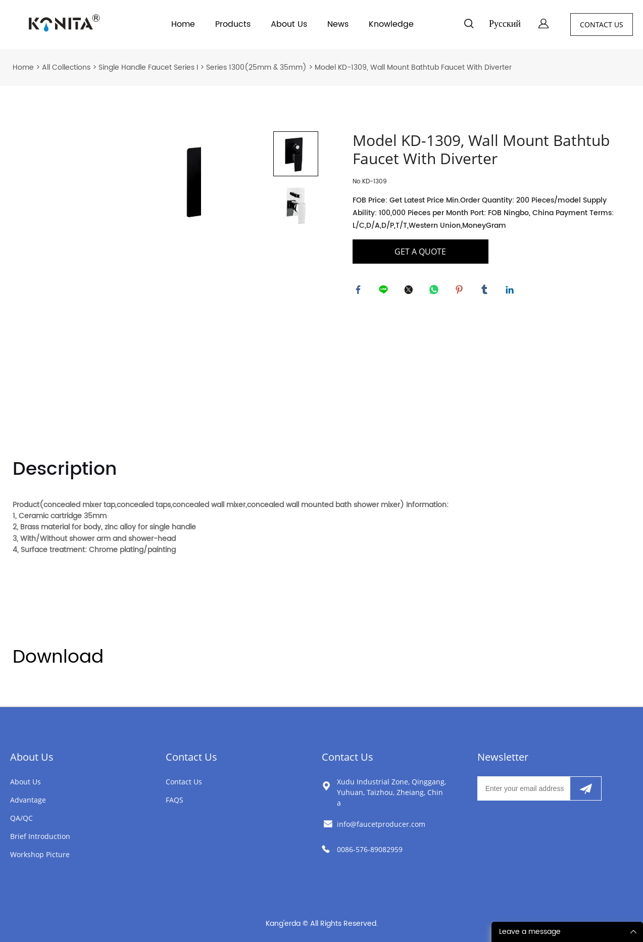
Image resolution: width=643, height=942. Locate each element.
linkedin (511, 291)
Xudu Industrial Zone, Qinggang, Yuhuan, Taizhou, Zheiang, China (391, 792)
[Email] (523, 788)
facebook (360, 291)
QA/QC (21, 818)
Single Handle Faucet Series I (148, 67)
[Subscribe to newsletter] (586, 788)
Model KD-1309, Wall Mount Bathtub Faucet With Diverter (413, 67)
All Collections (66, 67)
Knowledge (391, 24)
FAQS (174, 800)
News (338, 24)
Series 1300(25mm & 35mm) (256, 67)
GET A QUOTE (420, 251)
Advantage (28, 800)
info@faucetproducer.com (381, 824)
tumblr (486, 291)
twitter (410, 291)
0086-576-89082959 (370, 849)
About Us (289, 24)
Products (233, 24)
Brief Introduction (40, 836)
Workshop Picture (40, 854)
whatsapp (435, 291)
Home (183, 24)
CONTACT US (601, 24)
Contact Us (191, 757)
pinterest (461, 291)
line (385, 291)
